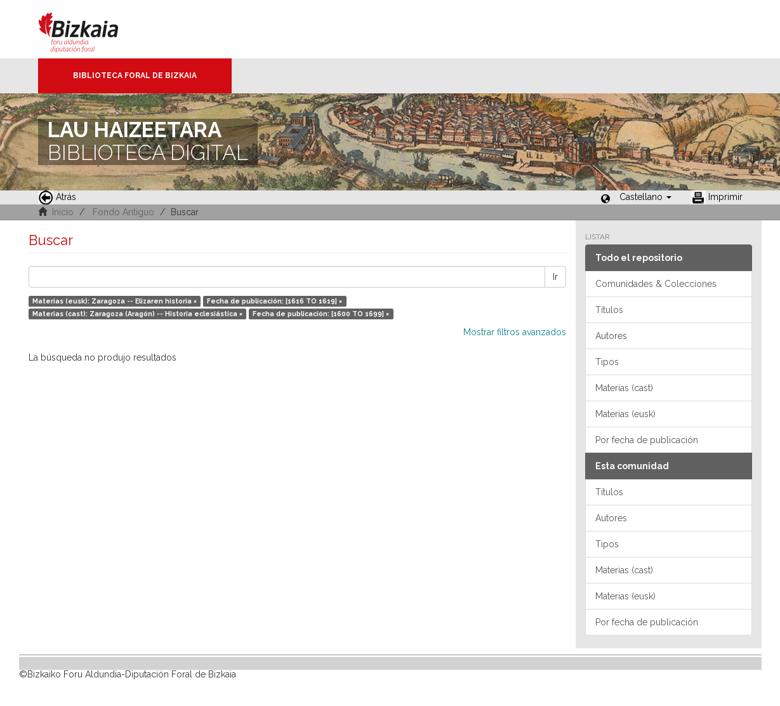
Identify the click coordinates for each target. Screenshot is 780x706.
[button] (645, 196)
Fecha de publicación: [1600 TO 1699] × (321, 313)
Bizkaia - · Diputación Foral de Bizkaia (91, 29)
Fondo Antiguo (123, 212)
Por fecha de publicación (646, 440)
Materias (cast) (624, 388)
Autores (611, 336)
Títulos (609, 310)
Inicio (63, 212)
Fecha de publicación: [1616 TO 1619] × (274, 301)
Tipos (607, 362)
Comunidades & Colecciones (656, 284)
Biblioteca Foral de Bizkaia (135, 75)
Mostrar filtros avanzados (514, 332)
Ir (555, 277)
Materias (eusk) (625, 414)
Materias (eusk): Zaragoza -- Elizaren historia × (114, 301)
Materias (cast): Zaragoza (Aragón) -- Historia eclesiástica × (137, 313)
